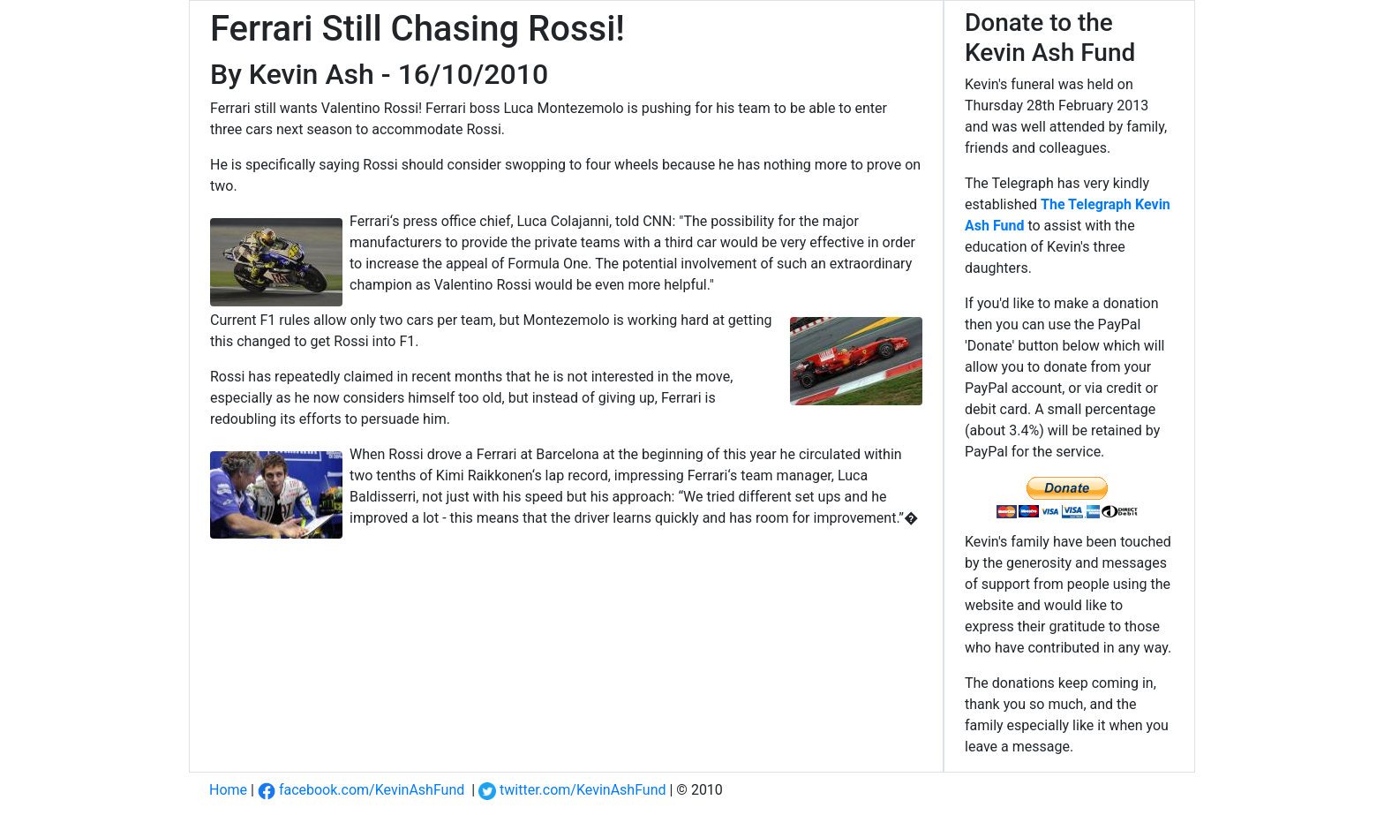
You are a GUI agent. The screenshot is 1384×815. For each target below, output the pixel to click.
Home (228, 789)
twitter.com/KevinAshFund (572, 789)
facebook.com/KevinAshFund (361, 789)
